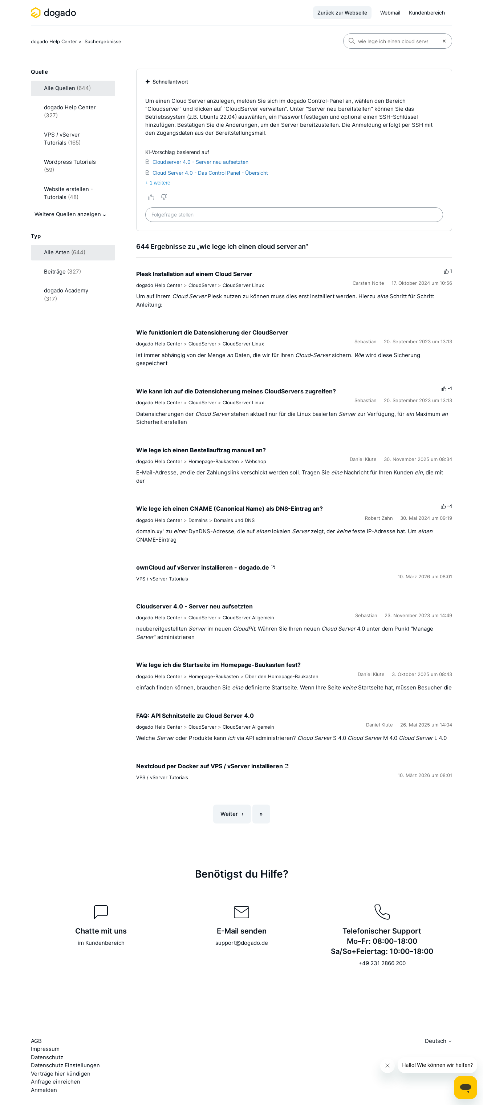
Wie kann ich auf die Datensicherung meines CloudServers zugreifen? (236, 391)
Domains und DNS (234, 520)
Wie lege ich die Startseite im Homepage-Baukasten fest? (218, 664)
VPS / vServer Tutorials (162, 579)
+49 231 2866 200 (382, 963)
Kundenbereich (427, 12)
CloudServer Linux (243, 285)
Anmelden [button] (44, 1089)
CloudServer (202, 285)
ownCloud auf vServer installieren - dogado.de (205, 567)
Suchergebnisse (103, 41)
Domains (198, 520)
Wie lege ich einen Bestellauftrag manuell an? (201, 450)
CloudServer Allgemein (248, 617)
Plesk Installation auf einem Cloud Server (194, 274)
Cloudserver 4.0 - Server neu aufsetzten (194, 606)
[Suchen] (390, 41)
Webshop (255, 461)
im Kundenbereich (101, 942)
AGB (36, 1040)
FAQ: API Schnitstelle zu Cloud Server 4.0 (195, 715)
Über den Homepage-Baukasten (281, 676)
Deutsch (438, 1040)
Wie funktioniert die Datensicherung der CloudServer (212, 332)
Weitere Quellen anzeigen (67, 214)
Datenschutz (47, 1057)
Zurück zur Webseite (342, 12)
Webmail (390, 12)
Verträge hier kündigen (60, 1073)
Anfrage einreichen (55, 1081)
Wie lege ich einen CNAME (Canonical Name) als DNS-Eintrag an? (229, 508)
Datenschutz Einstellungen (65, 1065)
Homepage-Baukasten (213, 461)
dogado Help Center (54, 41)
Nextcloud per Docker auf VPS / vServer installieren (212, 766)
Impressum (45, 1048)
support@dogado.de (241, 942)
